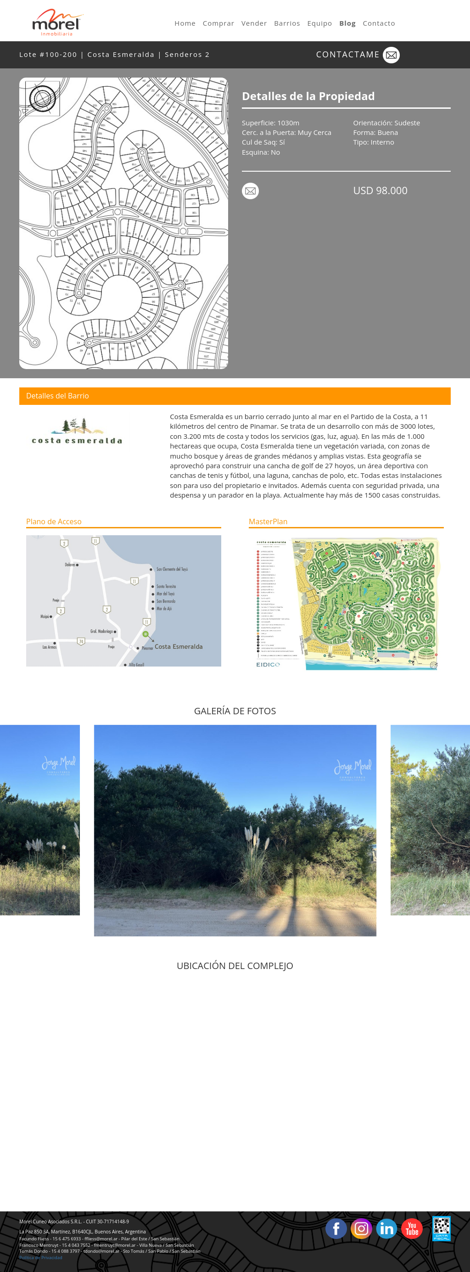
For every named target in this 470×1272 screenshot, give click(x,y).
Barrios (287, 23)
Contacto (379, 23)
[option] (235, 830)
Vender (254, 23)
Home (185, 23)
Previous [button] (25, 830)
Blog (347, 23)
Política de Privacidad (40, 1258)
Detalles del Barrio (57, 396)
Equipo (319, 23)
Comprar (219, 23)
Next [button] (444, 830)
